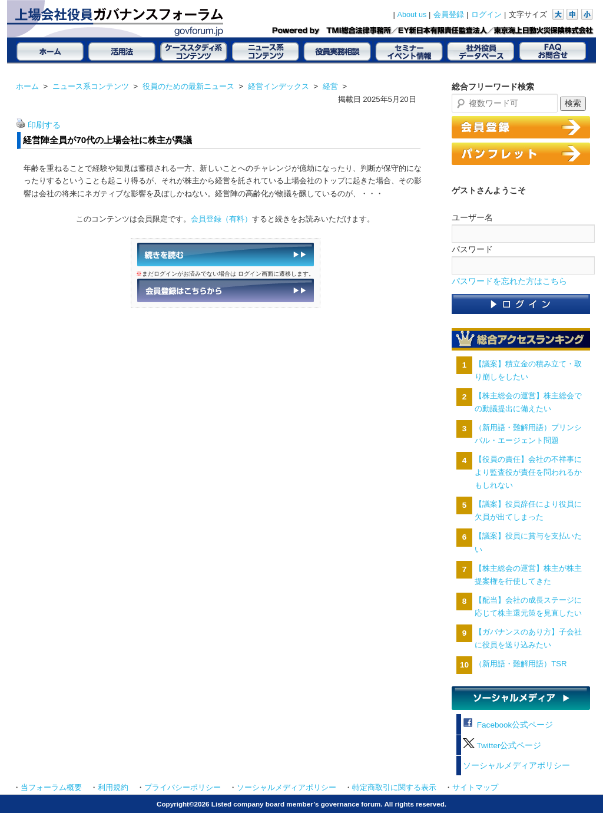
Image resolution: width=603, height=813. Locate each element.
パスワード (472, 249)
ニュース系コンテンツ (90, 86)
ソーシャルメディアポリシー (516, 765)
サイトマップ (475, 788)
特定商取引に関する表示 (394, 788)
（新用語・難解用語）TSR (520, 663)
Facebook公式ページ (508, 725)
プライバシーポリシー (182, 788)
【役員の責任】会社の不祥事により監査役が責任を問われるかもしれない (528, 472)
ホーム (27, 86)
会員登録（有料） (221, 218)
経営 (330, 86)
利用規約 (113, 788)
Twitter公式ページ (502, 745)
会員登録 (448, 15)
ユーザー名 (472, 217)
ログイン (486, 15)
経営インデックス (278, 86)
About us (412, 15)
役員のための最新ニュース (188, 86)
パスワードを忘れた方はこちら (509, 281)
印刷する (44, 125)
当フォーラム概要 (51, 788)
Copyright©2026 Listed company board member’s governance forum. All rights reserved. (301, 804)
